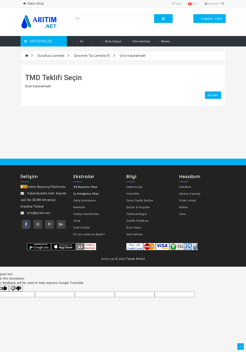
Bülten (183, 207)
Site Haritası (141, 41)
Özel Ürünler (81, 227)
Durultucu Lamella (51, 55)
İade (182, 214)
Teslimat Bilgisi (136, 214)
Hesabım (185, 187)
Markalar (79, 207)
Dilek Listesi (187, 200)
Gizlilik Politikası (137, 220)
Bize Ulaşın (113, 41)
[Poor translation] (16, 288)
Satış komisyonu (84, 200)
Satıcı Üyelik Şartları (139, 200)
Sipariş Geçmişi (190, 193)
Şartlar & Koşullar (138, 207)
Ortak (77, 220)
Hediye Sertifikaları (86, 214)
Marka (165, 41)
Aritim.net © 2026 (113, 259)
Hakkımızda (134, 187)
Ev (82, 41)
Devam (213, 95)
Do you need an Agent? (89, 234)
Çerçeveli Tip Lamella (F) (92, 55)
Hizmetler (132, 193)
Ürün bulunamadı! (133, 55)
